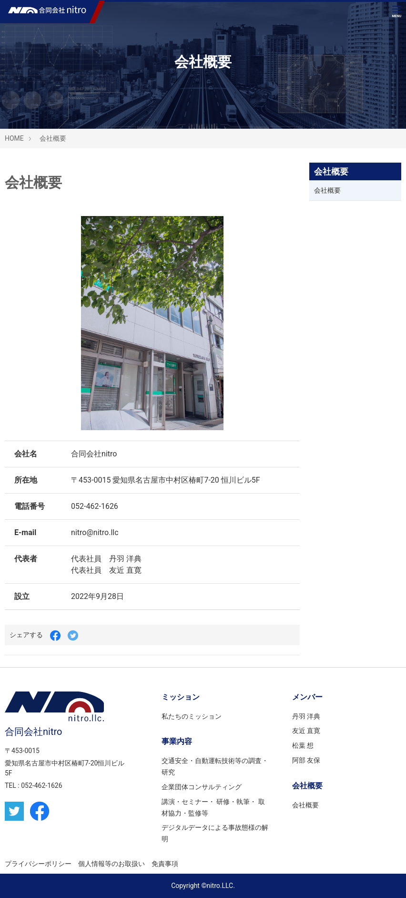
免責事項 (165, 863)
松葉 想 (303, 745)
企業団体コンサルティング (202, 787)
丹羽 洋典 (306, 716)
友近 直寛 (306, 730)
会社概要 (53, 138)
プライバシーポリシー (38, 863)
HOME (14, 138)
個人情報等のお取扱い (111, 863)
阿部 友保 (306, 760)
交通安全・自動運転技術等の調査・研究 (215, 766)
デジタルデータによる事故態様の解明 (215, 833)
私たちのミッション (192, 716)
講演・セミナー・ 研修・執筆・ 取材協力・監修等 (213, 807)
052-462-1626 (41, 785)
